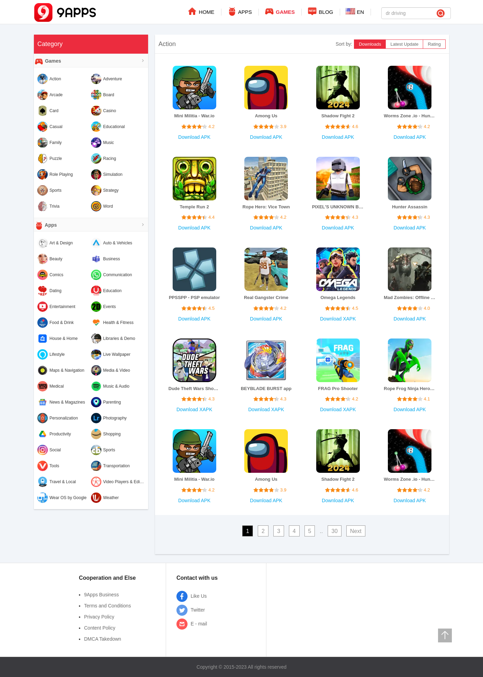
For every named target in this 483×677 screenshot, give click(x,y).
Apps (45, 225)
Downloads (370, 44)
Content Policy (99, 628)
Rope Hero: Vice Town (266, 206)
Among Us (266, 115)
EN (354, 11)
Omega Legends (337, 297)
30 (334, 531)
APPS (239, 11)
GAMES (279, 11)
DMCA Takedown (102, 639)
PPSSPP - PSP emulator (194, 297)
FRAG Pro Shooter (338, 388)
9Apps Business (101, 594)
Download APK (194, 137)
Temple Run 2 (194, 206)
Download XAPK (338, 319)
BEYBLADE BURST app (266, 388)
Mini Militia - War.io (194, 115)
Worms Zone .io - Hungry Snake (410, 115)
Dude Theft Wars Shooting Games (194, 388)
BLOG (320, 11)
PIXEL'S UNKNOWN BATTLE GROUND (338, 206)
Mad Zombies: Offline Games (410, 297)
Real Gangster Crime (266, 297)
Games (47, 61)
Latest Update (404, 44)
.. (321, 531)
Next (356, 531)
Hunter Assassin (409, 206)
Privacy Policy (99, 617)
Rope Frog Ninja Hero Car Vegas (410, 388)
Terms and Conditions (107, 605)
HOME (200, 11)
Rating (434, 44)
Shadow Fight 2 (338, 115)
